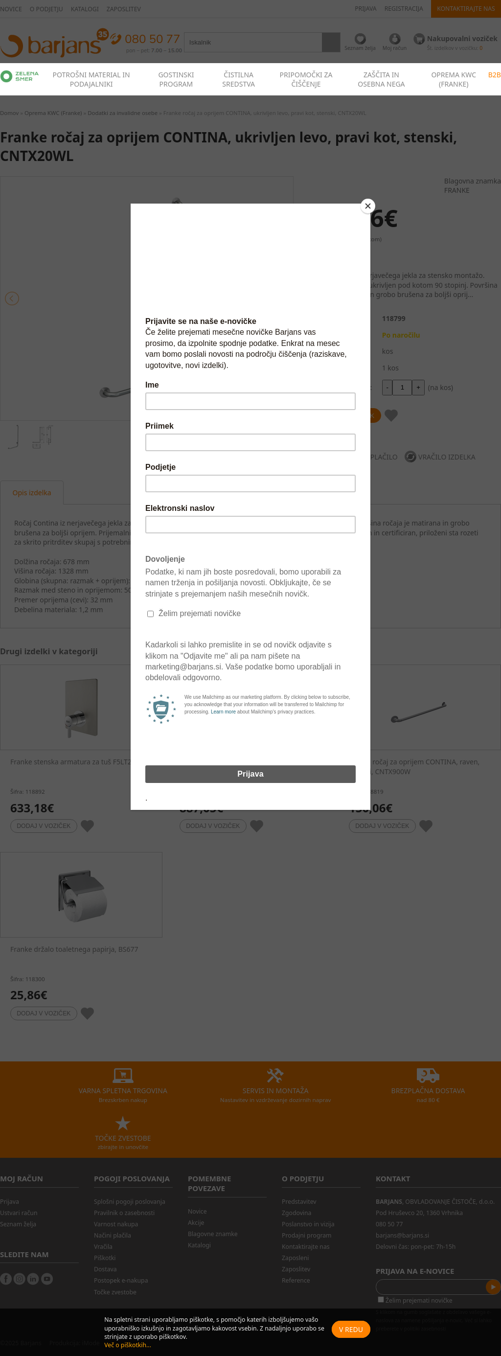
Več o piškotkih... (127, 1345)
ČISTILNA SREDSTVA (238, 79)
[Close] (368, 206)
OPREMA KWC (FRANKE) (453, 79)
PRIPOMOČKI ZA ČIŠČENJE (306, 79)
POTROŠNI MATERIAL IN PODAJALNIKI (91, 79)
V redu (351, 1329)
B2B (494, 74)
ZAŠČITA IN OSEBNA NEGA (381, 79)
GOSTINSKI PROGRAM (176, 79)
